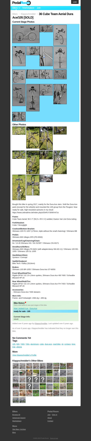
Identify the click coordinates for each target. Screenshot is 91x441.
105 (13, 344)
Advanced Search (18, 418)
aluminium (34, 344)
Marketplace (28, 7)
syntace (67, 344)
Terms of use (54, 438)
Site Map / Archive (19, 429)
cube (42, 344)
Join (39, 7)
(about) (25, 302)
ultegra (19, 347)
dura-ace (48, 344)
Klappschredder (41, 323)
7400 (22, 344)
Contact (50, 421)
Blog (14, 432)
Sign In (54, 415)
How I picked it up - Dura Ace (25, 308)
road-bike (56, 344)
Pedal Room (21, 3)
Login (75, 2)
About (49, 418)
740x (27, 344)
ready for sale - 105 (22, 311)
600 (17, 344)
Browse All (16, 415)
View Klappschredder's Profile (24, 355)
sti (62, 344)
